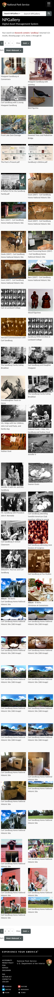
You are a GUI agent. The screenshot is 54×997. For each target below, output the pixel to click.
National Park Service (27, 961)
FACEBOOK (7, 986)
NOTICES (5, 968)
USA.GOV (5, 982)
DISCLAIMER (6, 970)
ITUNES (21, 993)
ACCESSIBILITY (7, 960)
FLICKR (5, 993)
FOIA (3, 965)
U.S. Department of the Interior (31, 964)
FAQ (3, 974)
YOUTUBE (22, 986)
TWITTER (6, 989)
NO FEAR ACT (7, 977)
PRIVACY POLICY (7, 963)
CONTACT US (6, 979)
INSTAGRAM (23, 989)
